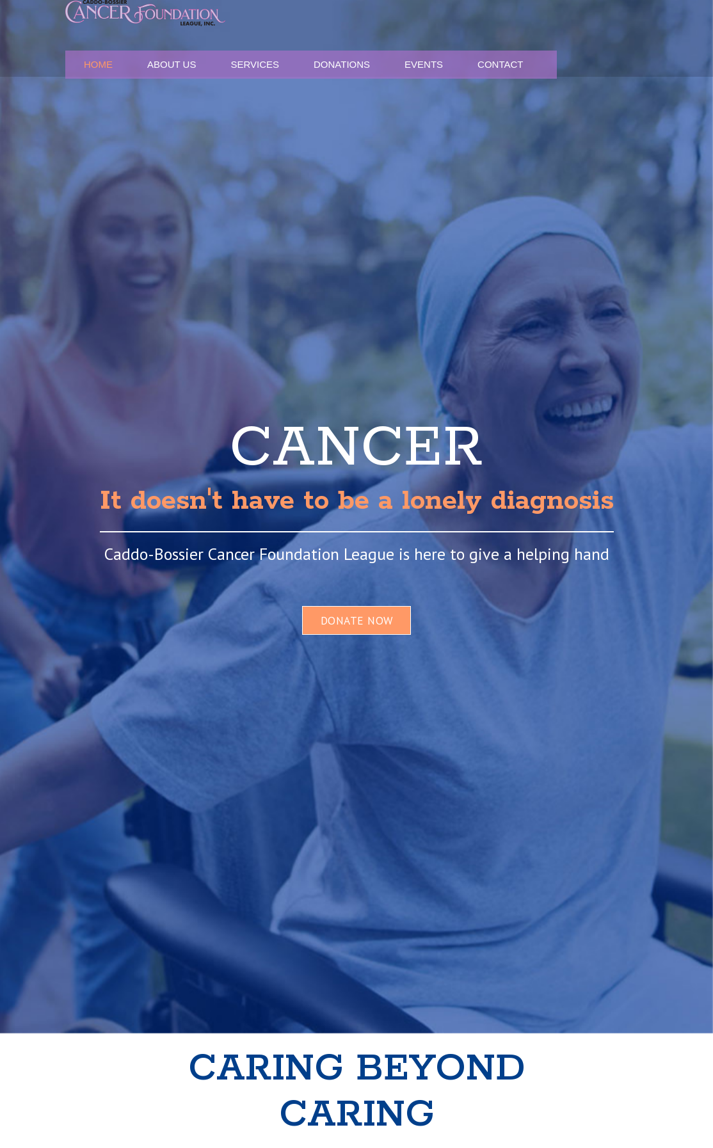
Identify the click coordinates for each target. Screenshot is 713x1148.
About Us (375, 38)
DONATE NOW (357, 620)
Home (325, 38)
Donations (493, 38)
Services (432, 38)
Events (551, 38)
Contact (603, 38)
